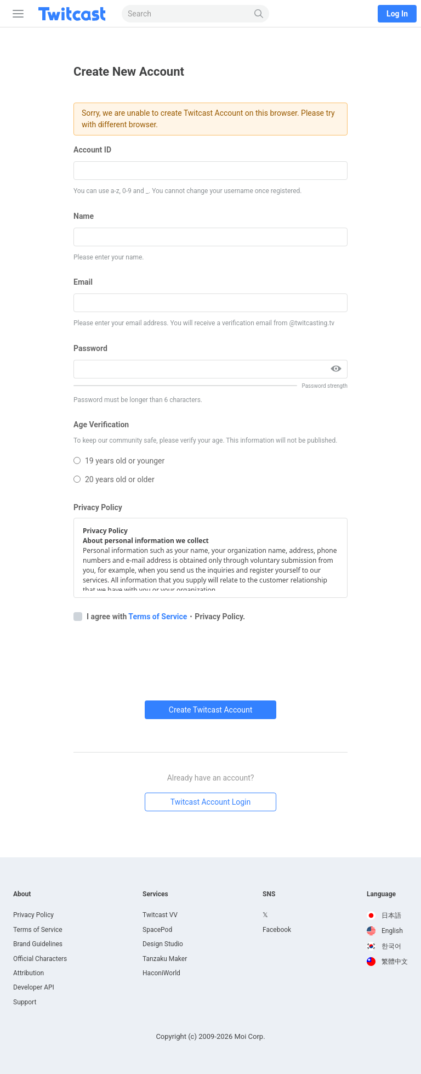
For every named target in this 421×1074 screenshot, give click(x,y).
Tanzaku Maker (165, 959)
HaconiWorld (161, 973)
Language (381, 894)
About (22, 894)
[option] (387, 915)
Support (24, 1002)
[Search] (259, 13)
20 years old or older (114, 479)
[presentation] (156, 657)
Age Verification (101, 424)
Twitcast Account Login (210, 802)
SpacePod (157, 930)
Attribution (28, 973)
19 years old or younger (118, 460)
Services (155, 894)
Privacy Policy (97, 507)
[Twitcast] (74, 13)
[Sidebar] (16, 13)
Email (83, 282)
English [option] (385, 931)
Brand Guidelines (37, 944)
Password (90, 348)
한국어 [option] (384, 946)
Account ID (92, 149)
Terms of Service (157, 616)
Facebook (277, 930)
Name (83, 216)
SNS (269, 894)
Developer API (33, 987)
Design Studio (163, 944)
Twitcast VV (160, 915)
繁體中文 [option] (387, 961)
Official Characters (40, 959)
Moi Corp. (249, 1036)
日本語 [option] (384, 915)
